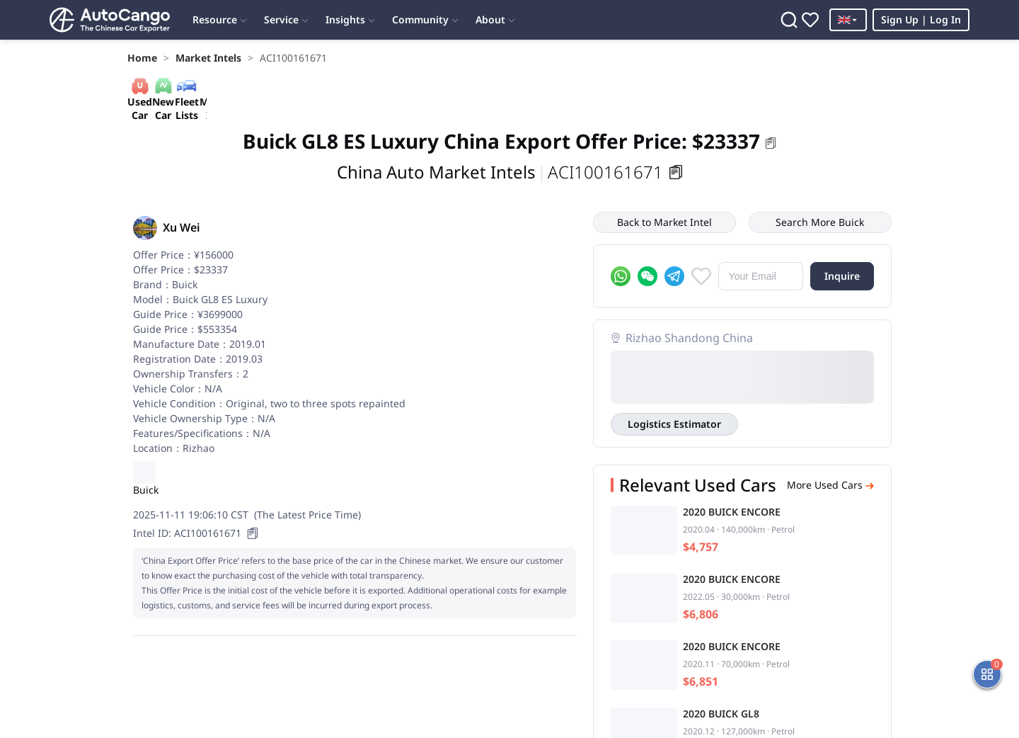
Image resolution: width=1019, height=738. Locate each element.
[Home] (110, 20)
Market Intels (208, 57)
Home (142, 57)
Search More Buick (820, 222)
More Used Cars (830, 485)
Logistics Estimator (674, 424)
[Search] (789, 19)
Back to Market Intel (664, 222)
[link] (142, 57)
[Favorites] (810, 19)
